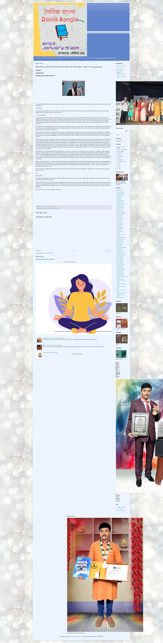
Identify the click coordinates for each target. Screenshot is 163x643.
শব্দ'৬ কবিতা (119, 156)
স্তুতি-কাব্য (119, 159)
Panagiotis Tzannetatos (121, 254)
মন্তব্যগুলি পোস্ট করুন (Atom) (47, 253)
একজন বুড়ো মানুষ (120, 510)
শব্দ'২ (118, 168)
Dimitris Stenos (120, 210)
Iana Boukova (119, 226)
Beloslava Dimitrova (121, 204)
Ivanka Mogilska (120, 227)
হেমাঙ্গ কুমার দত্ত (120, 297)
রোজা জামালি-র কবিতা (122, 293)
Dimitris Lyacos (120, 209)
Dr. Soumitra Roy (120, 70)
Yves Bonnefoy (120, 274)
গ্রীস (118, 288)
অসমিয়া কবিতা (120, 197)
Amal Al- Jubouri (120, 202)
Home (118, 134)
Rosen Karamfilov (120, 259)
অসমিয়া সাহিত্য (44, 208)
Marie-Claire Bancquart (121, 247)
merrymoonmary (78, 636)
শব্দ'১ (118, 166)
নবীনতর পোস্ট (39, 250)
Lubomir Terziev (120, 242)
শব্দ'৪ (118, 158)
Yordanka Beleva (120, 272)
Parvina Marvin (120, 256)
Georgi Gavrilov (120, 222)
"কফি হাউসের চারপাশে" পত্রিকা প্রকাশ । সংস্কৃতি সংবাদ (53, 338)
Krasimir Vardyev (120, 239)
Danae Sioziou (120, 205)
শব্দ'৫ (118, 154)
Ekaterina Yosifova (121, 214)
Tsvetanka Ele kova (121, 264)
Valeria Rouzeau (120, 267)
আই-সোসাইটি (120, 68)
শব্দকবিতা (119, 153)
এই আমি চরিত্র (120, 508)
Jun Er (118, 232)
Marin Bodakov (120, 249)
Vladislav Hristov (120, 200)
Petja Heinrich (120, 257)
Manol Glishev (120, 244)
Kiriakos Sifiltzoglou (121, 237)
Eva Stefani (119, 221)
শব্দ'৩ (118, 163)
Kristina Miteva (120, 240)
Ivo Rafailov (119, 229)
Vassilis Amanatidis (121, 269)
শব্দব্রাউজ (119, 151)
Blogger (95, 636)
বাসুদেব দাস (49, 208)
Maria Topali (119, 245)
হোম (74, 250)
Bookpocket (119, 72)
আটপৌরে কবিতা (120, 149)
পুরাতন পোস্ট (108, 250)
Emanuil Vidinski (120, 219)
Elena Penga (119, 215)
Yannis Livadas (120, 271)
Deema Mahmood (120, 207)
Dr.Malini (119, 198)
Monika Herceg (120, 251)
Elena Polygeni (120, 217)
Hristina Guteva (120, 224)
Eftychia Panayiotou (121, 212)
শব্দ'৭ (118, 165)
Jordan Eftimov (120, 231)
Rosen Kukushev (120, 261)
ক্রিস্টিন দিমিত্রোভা (120, 279)
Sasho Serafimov (120, 262)
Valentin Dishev (120, 266)
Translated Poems (120, 192)
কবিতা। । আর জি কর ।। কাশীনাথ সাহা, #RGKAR (52, 345)
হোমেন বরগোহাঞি (55, 208)
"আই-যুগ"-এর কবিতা (121, 146)
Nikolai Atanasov (120, 252)
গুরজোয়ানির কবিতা (121, 286)
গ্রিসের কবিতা (119, 195)
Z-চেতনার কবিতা (120, 161)
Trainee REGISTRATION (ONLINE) (45, 259)
